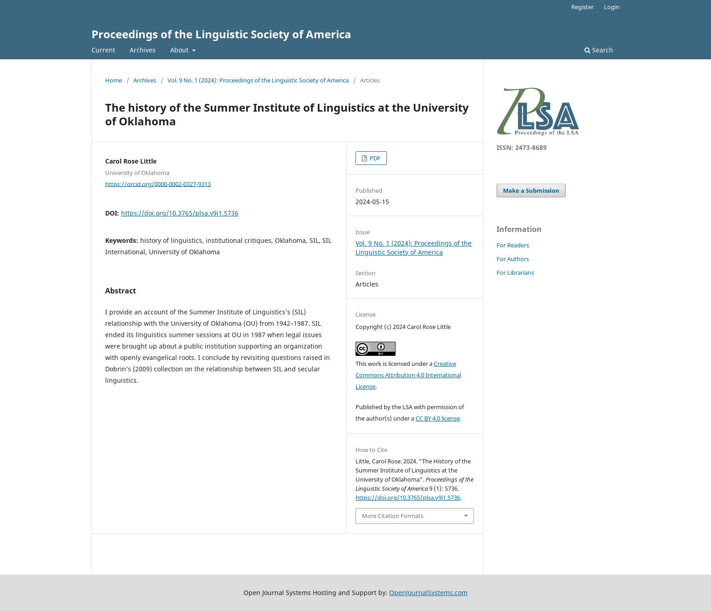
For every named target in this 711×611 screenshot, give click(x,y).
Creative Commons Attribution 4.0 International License (408, 374)
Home (113, 80)
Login (612, 7)
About (180, 50)
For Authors (513, 259)
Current (103, 50)
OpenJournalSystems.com (428, 592)
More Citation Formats (392, 516)
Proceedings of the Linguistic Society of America (221, 33)
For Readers (513, 245)
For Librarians (515, 272)
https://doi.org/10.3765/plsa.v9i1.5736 (180, 213)
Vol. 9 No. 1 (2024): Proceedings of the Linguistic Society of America (258, 80)
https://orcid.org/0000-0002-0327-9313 (158, 184)
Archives (143, 50)
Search (598, 50)
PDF (374, 158)
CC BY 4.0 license (438, 418)
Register (582, 7)
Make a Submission (531, 190)
